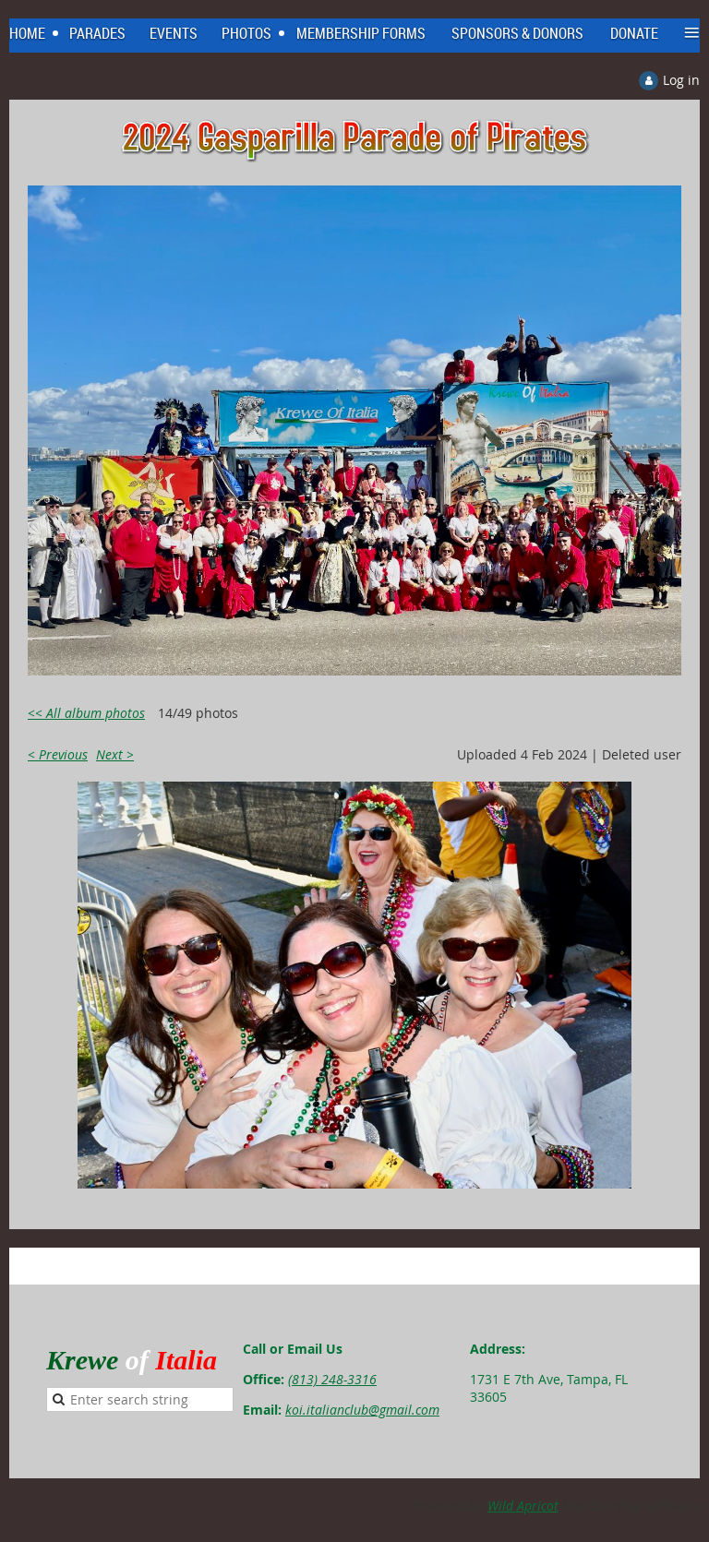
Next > (115, 754)
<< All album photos (86, 713)
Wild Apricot (523, 1505)
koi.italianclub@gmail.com (362, 1409)
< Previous (58, 754)
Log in (681, 80)
